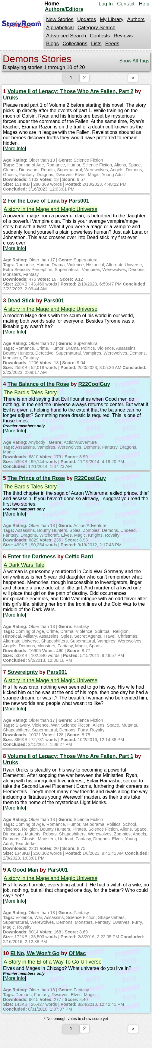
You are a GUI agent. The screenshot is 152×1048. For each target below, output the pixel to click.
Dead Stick (21, 302)
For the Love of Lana (34, 202)
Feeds (112, 43)
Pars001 (79, 202)
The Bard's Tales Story (30, 394)
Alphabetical (60, 27)
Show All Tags (134, 60)
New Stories (59, 19)
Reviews (123, 36)
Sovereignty (23, 673)
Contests (100, 36)
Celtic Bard (79, 558)
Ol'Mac (77, 955)
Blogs (52, 43)
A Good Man (22, 871)
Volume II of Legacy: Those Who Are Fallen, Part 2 (70, 93)
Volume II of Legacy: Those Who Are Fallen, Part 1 (70, 757)
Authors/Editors (64, 9)
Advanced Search (66, 36)
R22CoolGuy (94, 385)
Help (144, 4)
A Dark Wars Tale (24, 566)
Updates (86, 19)
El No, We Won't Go (35, 955)
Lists (96, 43)
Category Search (97, 27)
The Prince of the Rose (36, 479)
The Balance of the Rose (38, 385)
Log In (106, 4)
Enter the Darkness (32, 558)
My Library (111, 19)
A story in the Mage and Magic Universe (50, 210)
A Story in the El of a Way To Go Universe (53, 963)
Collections (74, 43)
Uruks (10, 99)
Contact (126, 4)
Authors (136, 19)
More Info (15, 149)
